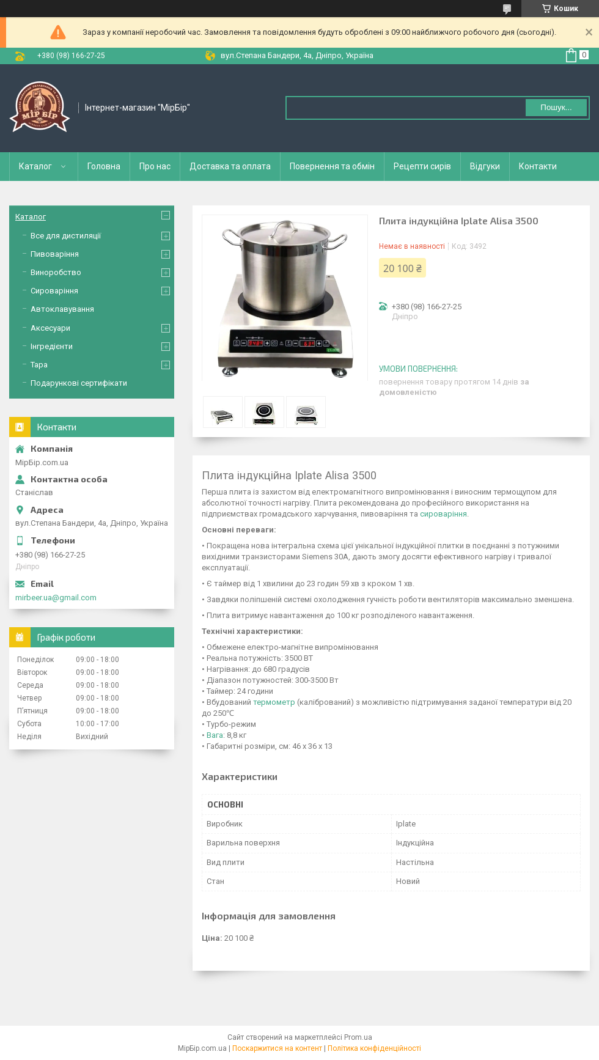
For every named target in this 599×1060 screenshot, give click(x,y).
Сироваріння (54, 290)
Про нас (155, 166)
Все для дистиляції (66, 235)
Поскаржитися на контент (277, 1048)
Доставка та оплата (230, 166)
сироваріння (443, 513)
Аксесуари (50, 328)
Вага (215, 735)
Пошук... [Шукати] (555, 107)
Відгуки (485, 166)
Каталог (35, 166)
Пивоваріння (55, 254)
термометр (274, 702)
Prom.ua (358, 1037)
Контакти (538, 166)
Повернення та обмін (332, 166)
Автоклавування (62, 309)
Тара (39, 364)
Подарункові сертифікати (79, 383)
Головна (103, 166)
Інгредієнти (52, 346)
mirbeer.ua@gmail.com (56, 597)
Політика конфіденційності (374, 1048)
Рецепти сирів (422, 166)
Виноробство (56, 272)
